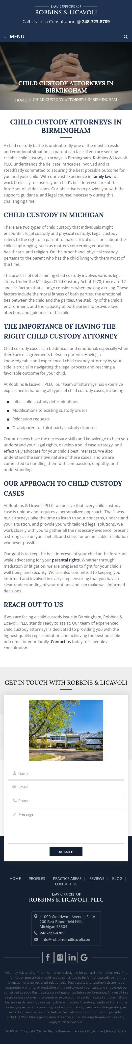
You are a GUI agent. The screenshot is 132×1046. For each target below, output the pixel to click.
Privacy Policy (116, 1031)
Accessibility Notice (89, 1031)
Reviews (96, 878)
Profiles (37, 878)
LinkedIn (72, 957)
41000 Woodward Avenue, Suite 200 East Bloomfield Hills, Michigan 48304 (67, 921)
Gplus (84, 957)
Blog (117, 878)
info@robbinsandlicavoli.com (66, 939)
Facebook (47, 957)
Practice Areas (67, 878)
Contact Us (66, 883)
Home (15, 878)
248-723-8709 (95, 21)
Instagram (60, 957)
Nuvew (12, 1031)
